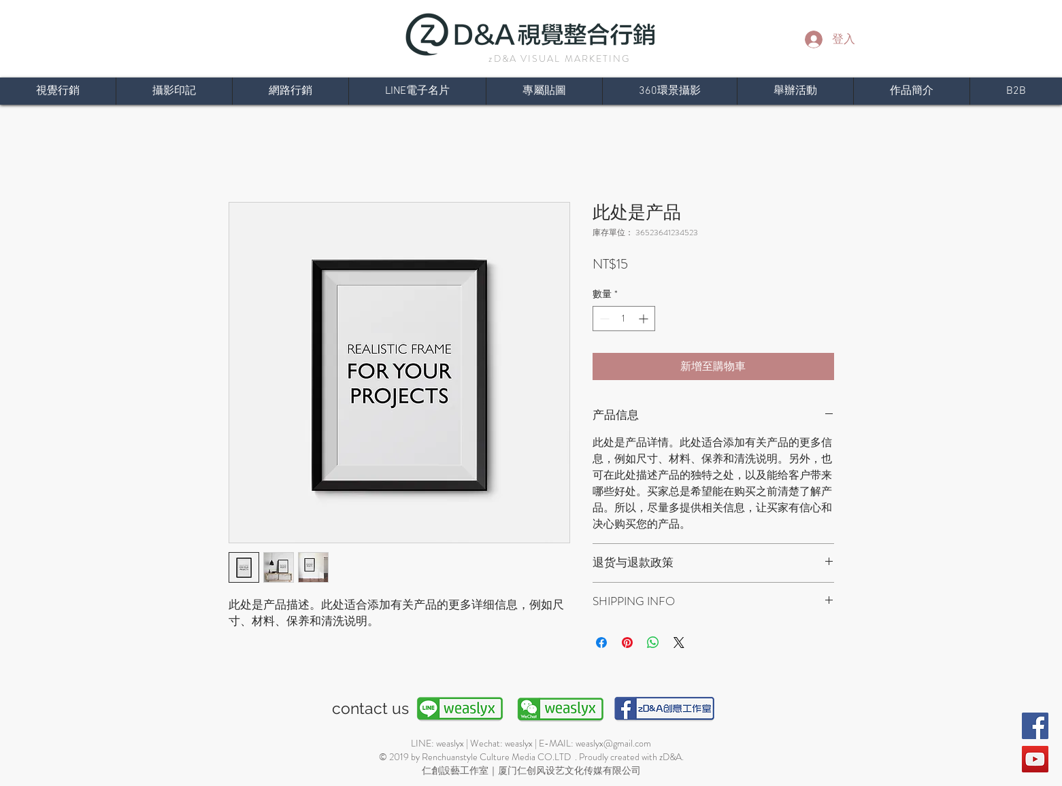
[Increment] (644, 318)
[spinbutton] (624, 318)
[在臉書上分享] (601, 642)
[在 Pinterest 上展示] (627, 642)
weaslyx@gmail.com (613, 743)
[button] (911, 91)
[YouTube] (1035, 759)
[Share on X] (679, 642)
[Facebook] (1035, 726)
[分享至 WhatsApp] (653, 642)
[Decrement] (603, 318)
